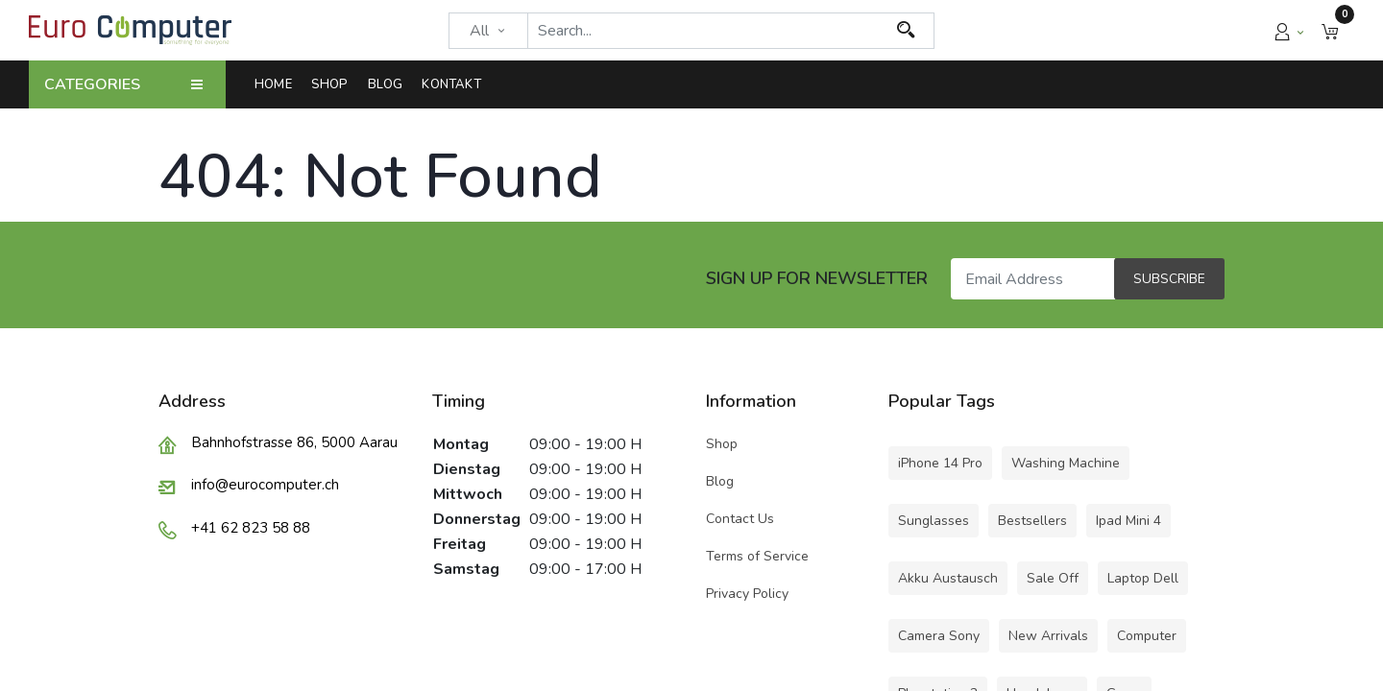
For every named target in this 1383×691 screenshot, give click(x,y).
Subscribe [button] (1169, 279)
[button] (1330, 30)
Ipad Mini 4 (1128, 521)
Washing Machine (1065, 463)
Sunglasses (933, 521)
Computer (1147, 636)
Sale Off (1053, 578)
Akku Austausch (948, 578)
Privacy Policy (747, 593)
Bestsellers (1032, 521)
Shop (723, 444)
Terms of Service (757, 556)
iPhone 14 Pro (940, 463)
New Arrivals (1048, 636)
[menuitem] (278, 84)
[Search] (906, 30)
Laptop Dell (1142, 578)
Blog (720, 481)
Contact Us (740, 519)
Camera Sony (939, 636)
